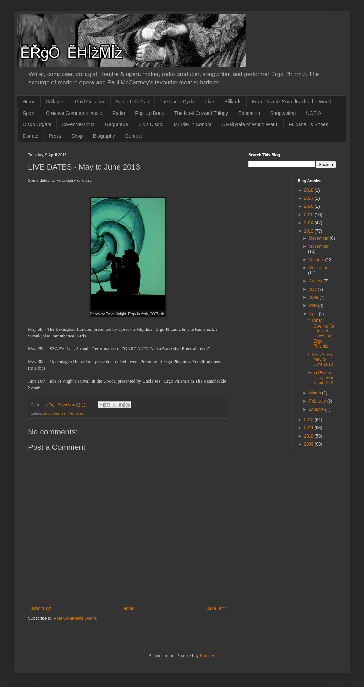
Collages (55, 101)
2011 (309, 427)
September (319, 267)
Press (55, 136)
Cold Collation (90, 101)
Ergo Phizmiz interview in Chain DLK (321, 377)
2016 (309, 206)
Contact (133, 136)
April (313, 313)
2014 (309, 222)
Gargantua (116, 124)
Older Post (216, 608)
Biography (104, 136)
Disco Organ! (37, 124)
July (313, 289)
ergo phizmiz (54, 413)
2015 (309, 214)
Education (249, 113)
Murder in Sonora (193, 124)
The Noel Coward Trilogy (201, 113)
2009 (309, 444)
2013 (309, 231)
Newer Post (40, 608)
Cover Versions (78, 124)
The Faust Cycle (177, 101)
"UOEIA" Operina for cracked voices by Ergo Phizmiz (321, 333)
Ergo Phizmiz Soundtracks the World (291, 101)
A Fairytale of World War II (250, 124)
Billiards (232, 101)
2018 (309, 190)
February (318, 401)
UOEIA (313, 113)
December (319, 238)
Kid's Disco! (151, 124)
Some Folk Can (132, 101)
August (316, 281)
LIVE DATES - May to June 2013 (321, 359)
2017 (309, 198)
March (315, 393)
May (313, 305)
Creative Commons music (74, 113)
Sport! (29, 113)
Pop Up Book (149, 113)
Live (209, 101)
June (314, 297)
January (317, 409)
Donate (30, 136)
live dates (76, 413)
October (317, 259)
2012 (309, 419)
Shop (77, 136)
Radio (118, 113)
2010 (309, 436)
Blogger (207, 655)
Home (28, 101)
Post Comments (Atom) (75, 618)
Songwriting (283, 113)
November (318, 246)
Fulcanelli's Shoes (308, 124)
